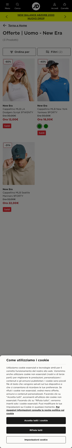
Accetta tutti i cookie (36, 420)
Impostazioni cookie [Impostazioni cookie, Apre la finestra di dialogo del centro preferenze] (35, 439)
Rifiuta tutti (36, 430)
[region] (36, 401)
